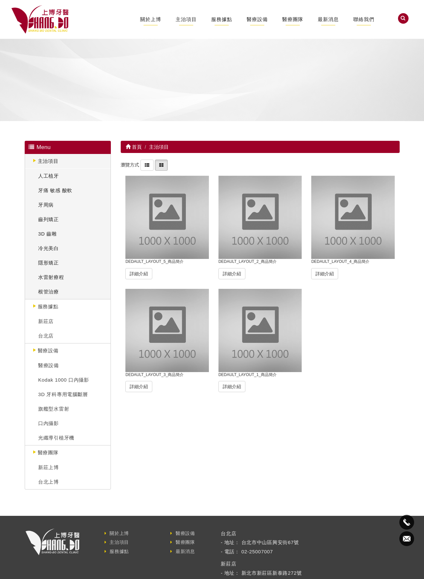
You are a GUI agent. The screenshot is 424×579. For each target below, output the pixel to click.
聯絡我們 (363, 19)
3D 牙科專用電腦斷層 (63, 394)
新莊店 (46, 321)
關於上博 (150, 19)
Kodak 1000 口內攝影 (63, 380)
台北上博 (48, 482)
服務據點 (221, 19)
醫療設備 (257, 19)
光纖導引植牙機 (56, 438)
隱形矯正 (48, 262)
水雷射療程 (51, 277)
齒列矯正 (48, 219)
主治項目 (186, 19)
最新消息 (328, 19)
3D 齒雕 (47, 234)
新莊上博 (48, 467)
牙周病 (46, 205)
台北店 (46, 336)
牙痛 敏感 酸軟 (55, 190)
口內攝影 (48, 423)
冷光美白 (48, 248)
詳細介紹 (139, 273)
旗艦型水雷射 (53, 409)
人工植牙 (48, 176)
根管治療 (48, 291)
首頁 (134, 147)
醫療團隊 (292, 19)
